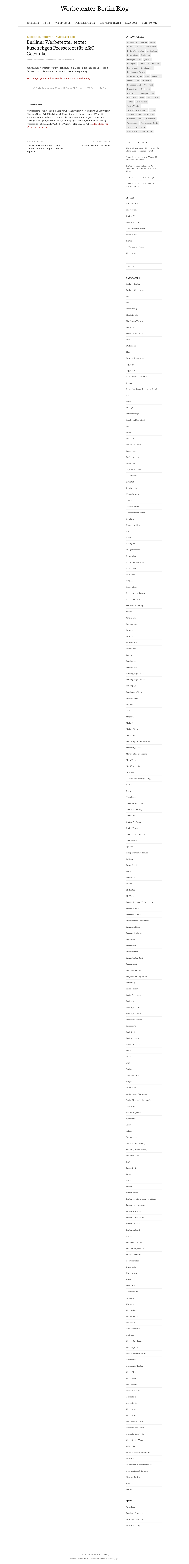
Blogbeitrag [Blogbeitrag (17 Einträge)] (152, 51)
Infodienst (131, 574)
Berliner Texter (133, 284)
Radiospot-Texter (134, 1019)
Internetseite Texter (135, 593)
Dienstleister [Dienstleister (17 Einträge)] (132, 55)
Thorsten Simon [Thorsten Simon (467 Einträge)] (134, 114)
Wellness (130, 1335)
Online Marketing (134, 809)
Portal (129, 883)
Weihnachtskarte (134, 1328)
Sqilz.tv (129, 1131)
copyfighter (131, 364)
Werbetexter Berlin (66, 37)
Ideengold (60, 88)
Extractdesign (132, 413)
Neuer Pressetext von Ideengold (141, 177)
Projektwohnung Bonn (136, 976)
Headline (130, 519)
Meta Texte (131, 760)
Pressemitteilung (134, 933)
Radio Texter (132, 989)
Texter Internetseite (135, 1205)
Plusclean (130, 877)
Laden (129, 655)
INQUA (129, 581)
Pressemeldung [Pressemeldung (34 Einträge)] (134, 85)
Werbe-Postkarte (134, 1341)
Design (129, 383)
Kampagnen (131, 624)
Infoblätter (131, 568)
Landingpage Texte (135, 673)
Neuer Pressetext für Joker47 (96, 145)
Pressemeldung (133, 927)
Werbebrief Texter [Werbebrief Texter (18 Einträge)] (135, 119)
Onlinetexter (132, 840)
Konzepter (131, 636)
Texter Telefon (133, 1223)
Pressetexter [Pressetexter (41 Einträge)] (132, 89)
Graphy (100, 1558)
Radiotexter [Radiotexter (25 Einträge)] (132, 97)
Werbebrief (131, 1359)
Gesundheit (131, 475)
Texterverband (133, 1230)
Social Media (131, 234)
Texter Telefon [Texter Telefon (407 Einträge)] (133, 106)
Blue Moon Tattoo (134, 321)
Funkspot (130, 438)
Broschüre (131, 327)
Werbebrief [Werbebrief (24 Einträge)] (149, 114)
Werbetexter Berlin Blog (94, 9)
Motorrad (130, 772)
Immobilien (131, 556)
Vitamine (130, 1298)
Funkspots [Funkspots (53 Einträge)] (145, 55)
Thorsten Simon (133, 1254)
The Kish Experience (135, 1242)
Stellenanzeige (132, 1155)
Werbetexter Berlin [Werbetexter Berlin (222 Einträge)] (149, 123)
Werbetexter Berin (134, 1421)
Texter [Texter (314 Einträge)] (130, 102)
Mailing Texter (132, 729)
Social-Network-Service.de (138, 1100)
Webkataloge (132, 1316)
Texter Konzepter (134, 1211)
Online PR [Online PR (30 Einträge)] (156, 76)
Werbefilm (131, 1372)
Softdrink (130, 1106)
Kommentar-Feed (134, 1519)
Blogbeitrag (33, 37)
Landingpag (131, 661)
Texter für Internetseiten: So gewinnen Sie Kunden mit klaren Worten (141, 168)
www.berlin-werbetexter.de (139, 1464)
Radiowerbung (132, 1038)
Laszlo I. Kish (132, 698)
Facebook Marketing (135, 420)
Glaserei (130, 500)
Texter (47, 23)
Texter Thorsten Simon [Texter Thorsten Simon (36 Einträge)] (137, 110)
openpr (129, 846)
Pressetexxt (131, 964)
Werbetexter (62, 23)
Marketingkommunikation (138, 741)
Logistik (129, 704)
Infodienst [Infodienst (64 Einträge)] (156, 63)
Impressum (131, 210)
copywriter (131, 370)
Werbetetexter (133, 1390)
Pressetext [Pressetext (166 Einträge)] (148, 85)
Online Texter (132, 828)
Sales (128, 1056)
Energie (129, 407)
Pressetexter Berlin (135, 958)
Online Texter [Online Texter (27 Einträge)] (133, 80)
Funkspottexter (133, 457)
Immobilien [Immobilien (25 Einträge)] (144, 63)
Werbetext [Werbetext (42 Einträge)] (150, 119)
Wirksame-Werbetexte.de (138, 1452)
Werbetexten (132, 1409)
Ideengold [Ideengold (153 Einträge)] (131, 63)
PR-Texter (130, 896)
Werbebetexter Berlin (136, 1353)
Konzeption (131, 642)
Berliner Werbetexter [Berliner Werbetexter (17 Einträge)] (146, 47)
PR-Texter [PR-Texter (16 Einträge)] (146, 80)
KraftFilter (131, 648)
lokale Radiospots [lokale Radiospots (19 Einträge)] (134, 76)
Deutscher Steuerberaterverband (141, 389)
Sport (128, 1125)
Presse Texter (132, 908)
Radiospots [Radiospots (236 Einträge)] (132, 93)
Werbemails (131, 1384)
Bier (128, 296)
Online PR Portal (133, 822)
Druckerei (130, 395)
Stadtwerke (131, 1137)
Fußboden (130, 463)
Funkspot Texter (133, 445)
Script (129, 1069)
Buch (128, 339)
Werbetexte (131, 1403)
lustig (128, 710)
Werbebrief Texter (85, 23)
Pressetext (47, 37)
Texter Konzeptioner (135, 1217)
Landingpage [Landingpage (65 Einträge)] (147, 68)
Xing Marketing (133, 1477)
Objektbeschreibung (135, 803)
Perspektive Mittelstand (137, 853)
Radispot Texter (133, 1044)
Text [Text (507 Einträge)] (149, 97)
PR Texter (130, 890)
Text (128, 1162)
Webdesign (131, 1310)
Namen (129, 784)
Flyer (128, 426)
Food (128, 432)
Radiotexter (131, 1032)
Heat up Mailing (133, 525)
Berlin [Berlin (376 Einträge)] (152, 42)
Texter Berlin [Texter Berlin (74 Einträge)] (141, 102)
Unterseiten (131, 1273)
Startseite (33, 23)
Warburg (130, 1304)
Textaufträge (132, 1168)
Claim (128, 352)
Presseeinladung (133, 914)
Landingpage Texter (135, 679)
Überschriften (132, 1261)
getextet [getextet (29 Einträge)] (147, 59)
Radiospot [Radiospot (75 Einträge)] (145, 89)
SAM (128, 1063)
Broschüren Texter (135, 333)
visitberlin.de (132, 1291)
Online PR (70, 88)
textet (129, 1236)
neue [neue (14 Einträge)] (147, 76)
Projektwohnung (134, 970)
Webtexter (131, 1322)
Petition (129, 859)
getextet (130, 482)
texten (129, 1180)
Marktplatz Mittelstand (136, 754)
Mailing (129, 723)
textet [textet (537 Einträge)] (152, 110)
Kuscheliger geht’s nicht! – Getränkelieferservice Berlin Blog (58, 78)
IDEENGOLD (131, 23)
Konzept (130, 630)
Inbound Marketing (135, 562)
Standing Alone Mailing (136, 1149)
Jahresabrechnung (134, 605)
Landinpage (131, 686)
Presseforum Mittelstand (137, 920)
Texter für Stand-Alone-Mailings (141, 1199)
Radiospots (131, 1026)
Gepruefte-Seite (133, 469)
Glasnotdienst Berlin (135, 512)
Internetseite (132, 587)
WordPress (131, 1458)
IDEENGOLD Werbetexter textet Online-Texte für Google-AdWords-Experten (45, 148)
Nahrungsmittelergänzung (138, 778)
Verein (129, 1279)
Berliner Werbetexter (136, 290)
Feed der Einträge (134, 1513)
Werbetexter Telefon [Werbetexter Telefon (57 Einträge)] (136, 127)
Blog (128, 302)
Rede (128, 1050)
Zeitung (129, 1489)
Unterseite (131, 1267)
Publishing (130, 982)
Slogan (129, 1081)
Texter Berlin (132, 1192)
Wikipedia (130, 1446)
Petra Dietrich (132, 865)
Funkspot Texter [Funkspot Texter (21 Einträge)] (134, 59)
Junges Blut (131, 618)
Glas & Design (132, 494)
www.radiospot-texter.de (138, 1471)
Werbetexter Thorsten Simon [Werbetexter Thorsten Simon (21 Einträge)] (139, 131)
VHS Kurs (130, 1285)
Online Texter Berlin (135, 834)
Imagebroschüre (133, 550)
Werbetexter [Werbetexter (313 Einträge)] (132, 123)
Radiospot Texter (110, 23)
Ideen (128, 537)
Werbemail (131, 1378)
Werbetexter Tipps (134, 1440)
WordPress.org (133, 1525)
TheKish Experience (135, 1248)
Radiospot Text (133, 1007)
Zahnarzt (130, 1483)
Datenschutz (150, 23)
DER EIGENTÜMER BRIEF (138, 376)
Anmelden (130, 1507)
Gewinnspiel (131, 488)
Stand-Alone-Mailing (135, 1143)
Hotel (128, 531)
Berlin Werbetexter (45, 88)
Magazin (130, 717)
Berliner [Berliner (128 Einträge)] (130, 47)
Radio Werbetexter (136, 228)
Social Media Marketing (136, 1094)
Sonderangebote (134, 1112)
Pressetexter (132, 951)
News (128, 791)
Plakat (128, 871)
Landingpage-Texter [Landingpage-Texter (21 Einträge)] (136, 72)
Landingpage (132, 667)
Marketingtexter (133, 747)
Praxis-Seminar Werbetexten (139, 902)
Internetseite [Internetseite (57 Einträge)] (132, 68)
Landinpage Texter (134, 692)
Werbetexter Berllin (135, 1434)
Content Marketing (135, 358)
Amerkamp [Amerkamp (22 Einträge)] (132, 42)
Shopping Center (134, 1075)
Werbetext (131, 1397)
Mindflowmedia (133, 766)
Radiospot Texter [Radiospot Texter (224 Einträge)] (146, 93)
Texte (128, 1174)
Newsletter (131, 797)
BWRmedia (131, 346)
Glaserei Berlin (132, 506)
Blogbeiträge (132, 315)
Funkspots (131, 451)
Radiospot (130, 1001)
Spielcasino (131, 1118)
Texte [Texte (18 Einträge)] (156, 97)
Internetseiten (133, 599)
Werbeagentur (132, 1347)
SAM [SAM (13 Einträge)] (142, 97)
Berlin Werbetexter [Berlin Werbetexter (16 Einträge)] (135, 51)
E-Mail (129, 401)
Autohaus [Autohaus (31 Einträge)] (143, 42)
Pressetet (130, 939)
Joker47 (129, 611)
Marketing (131, 735)
